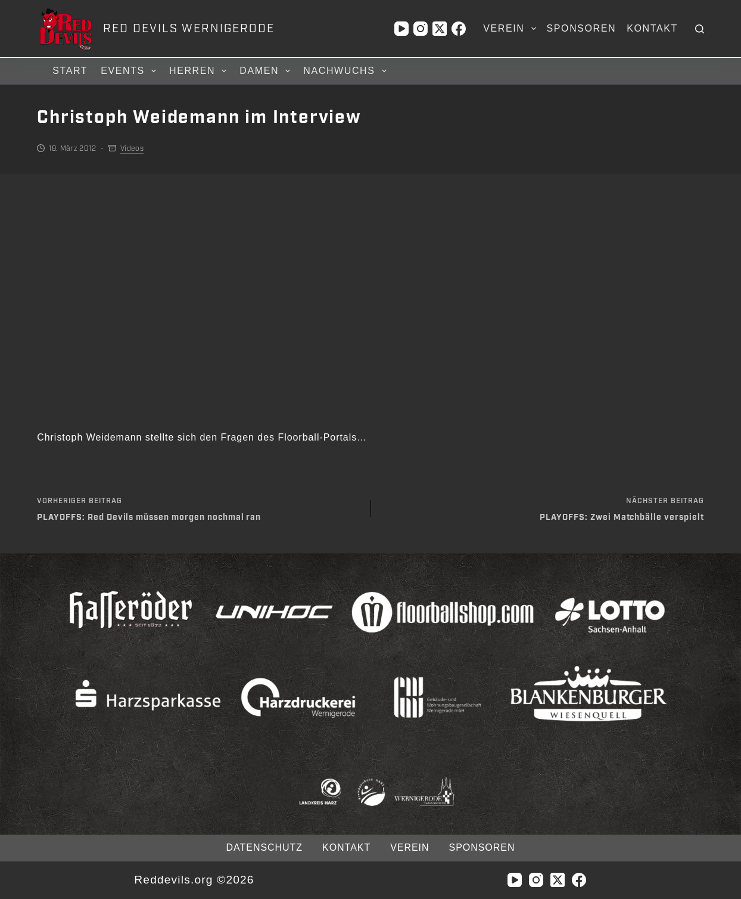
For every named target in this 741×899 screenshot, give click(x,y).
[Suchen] (699, 28)
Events (130, 71)
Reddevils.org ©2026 (194, 879)
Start (70, 71)
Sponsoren (582, 28)
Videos (132, 148)
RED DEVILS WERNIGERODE (188, 28)
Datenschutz (264, 847)
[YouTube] (401, 28)
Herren (199, 71)
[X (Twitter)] (439, 28)
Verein (511, 28)
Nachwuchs (346, 71)
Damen (266, 71)
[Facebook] (459, 28)
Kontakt (652, 28)
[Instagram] (420, 28)
